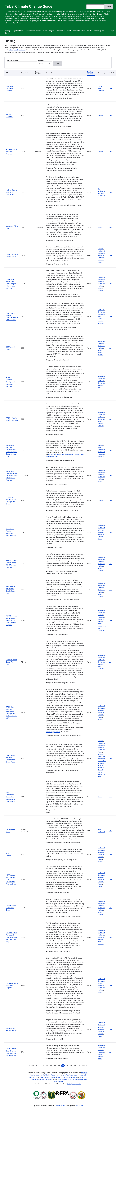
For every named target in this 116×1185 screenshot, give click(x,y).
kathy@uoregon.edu (74, 1084)
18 (55, 1066)
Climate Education (79, 31)
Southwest (101, 253)
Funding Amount (91, 73)
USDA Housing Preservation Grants (11, 908)
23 (75, 1066)
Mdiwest (100, 426)
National (100, 116)
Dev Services (79, 1106)
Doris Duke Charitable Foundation (9, 88)
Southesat (101, 477)
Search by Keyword (12, 60)
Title (7, 73)
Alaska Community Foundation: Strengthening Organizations (10, 797)
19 (59, 1066)
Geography (41, 60)
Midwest (100, 260)
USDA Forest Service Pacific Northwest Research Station (58, 1077)
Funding (7, 31)
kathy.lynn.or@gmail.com (17, 50)
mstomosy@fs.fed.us (53, 732)
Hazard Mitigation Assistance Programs (12, 985)
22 (71, 1066)
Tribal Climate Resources (33, 31)
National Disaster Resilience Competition (11, 192)
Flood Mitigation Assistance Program (11, 152)
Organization (25, 73)
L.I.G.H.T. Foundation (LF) (97, 12)
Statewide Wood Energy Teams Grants (11, 662)
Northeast (101, 91)
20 (63, 1066)
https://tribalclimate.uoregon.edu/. (54, 21)
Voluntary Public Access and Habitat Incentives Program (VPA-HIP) (12, 937)
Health (69, 31)
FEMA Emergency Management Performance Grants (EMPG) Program (12, 620)
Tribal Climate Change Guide (28, 6)
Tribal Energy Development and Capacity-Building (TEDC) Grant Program (11, 475)
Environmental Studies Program (46, 1075)
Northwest (101, 251)
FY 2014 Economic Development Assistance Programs (10, 382)
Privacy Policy (60, 1106)
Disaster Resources (93, 31)
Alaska (100, 227)
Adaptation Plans (17, 31)
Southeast (101, 255)
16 (47, 1066)
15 (43, 1066)
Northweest (102, 412)
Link (110, 88)
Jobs (102, 31)
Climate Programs (49, 31)
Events (7, 33)
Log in (112, 31)
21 (67, 1066)
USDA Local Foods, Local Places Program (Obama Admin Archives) (11, 283)
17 (51, 1066)
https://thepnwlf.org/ (90, 18)
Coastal (100, 886)
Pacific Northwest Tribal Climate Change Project (51, 12)
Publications (61, 31)
